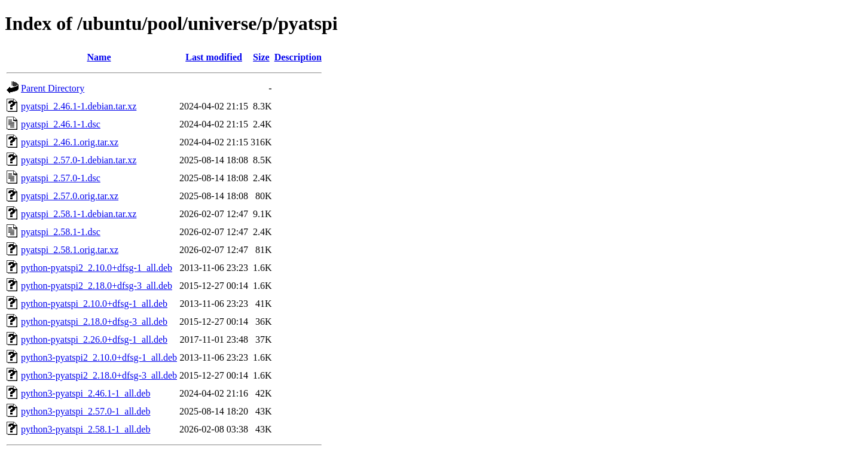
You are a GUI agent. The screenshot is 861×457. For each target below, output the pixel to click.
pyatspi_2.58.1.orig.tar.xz (69, 250)
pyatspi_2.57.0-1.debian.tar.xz (78, 160)
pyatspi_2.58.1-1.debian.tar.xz (78, 214)
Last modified (213, 57)
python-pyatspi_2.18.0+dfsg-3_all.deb (94, 321)
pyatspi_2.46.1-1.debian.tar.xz (78, 106)
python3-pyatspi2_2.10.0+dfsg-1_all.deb (99, 357)
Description (298, 57)
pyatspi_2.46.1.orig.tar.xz (69, 142)
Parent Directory (52, 88)
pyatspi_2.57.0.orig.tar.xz (69, 196)
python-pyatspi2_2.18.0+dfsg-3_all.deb (96, 286)
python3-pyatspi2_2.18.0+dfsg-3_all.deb (99, 375)
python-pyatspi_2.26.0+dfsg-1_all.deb (94, 339)
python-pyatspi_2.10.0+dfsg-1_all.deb (94, 303)
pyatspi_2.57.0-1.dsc (60, 178)
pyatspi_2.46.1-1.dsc (60, 124)
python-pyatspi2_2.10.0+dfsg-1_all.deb (96, 268)
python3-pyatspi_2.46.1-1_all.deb (85, 393)
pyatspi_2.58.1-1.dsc (60, 232)
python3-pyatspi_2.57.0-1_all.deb (85, 411)
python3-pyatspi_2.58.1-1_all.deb (85, 429)
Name (99, 57)
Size (261, 57)
